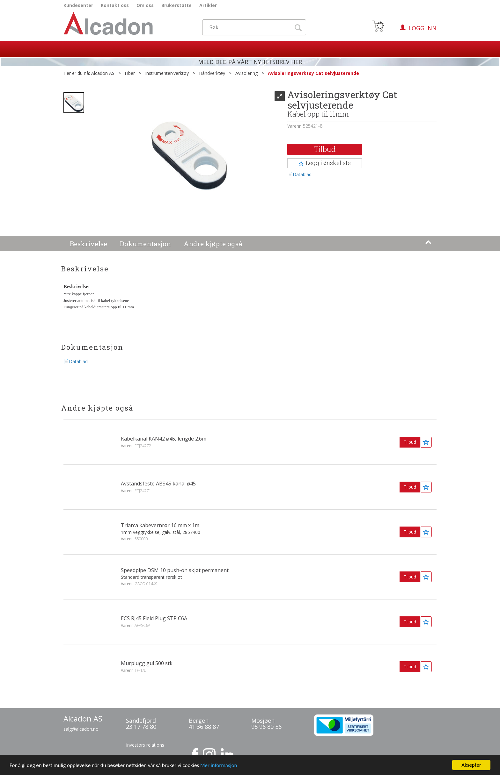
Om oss (145, 5)
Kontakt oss (115, 5)
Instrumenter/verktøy (167, 73)
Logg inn (422, 28)
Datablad (302, 174)
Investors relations (145, 745)
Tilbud (325, 149)
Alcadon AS (102, 73)
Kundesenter (78, 5)
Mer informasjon (218, 769)
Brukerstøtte (176, 5)
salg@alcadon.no (81, 729)
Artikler (208, 5)
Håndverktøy (212, 73)
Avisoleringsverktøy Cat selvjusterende (313, 73)
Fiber (130, 73)
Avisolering (246, 73)
